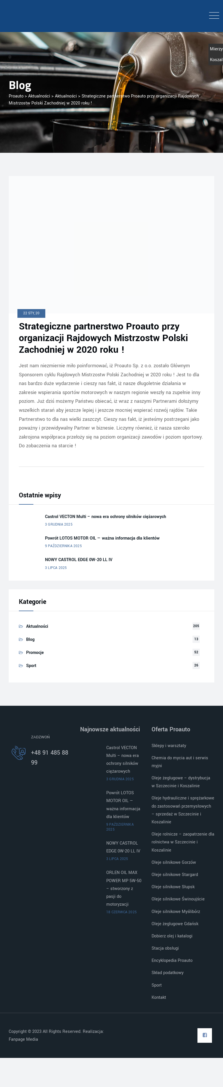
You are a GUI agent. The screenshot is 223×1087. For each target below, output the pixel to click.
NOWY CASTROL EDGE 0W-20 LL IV (78, 560)
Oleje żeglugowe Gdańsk (175, 924)
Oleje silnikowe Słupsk (173, 887)
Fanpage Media (24, 1039)
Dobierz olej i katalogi (172, 936)
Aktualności (37, 626)
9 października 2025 (63, 546)
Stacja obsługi (165, 948)
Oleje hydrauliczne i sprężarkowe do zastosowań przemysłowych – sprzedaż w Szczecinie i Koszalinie (183, 810)
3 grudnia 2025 (59, 524)
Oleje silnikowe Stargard (175, 875)
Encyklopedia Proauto (172, 960)
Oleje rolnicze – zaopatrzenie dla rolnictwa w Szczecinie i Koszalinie (183, 842)
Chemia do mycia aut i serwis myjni (180, 762)
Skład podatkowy (168, 973)
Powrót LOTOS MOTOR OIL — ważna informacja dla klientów (102, 538)
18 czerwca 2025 (121, 912)
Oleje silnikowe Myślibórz (176, 912)
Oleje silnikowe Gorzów (174, 862)
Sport (31, 666)
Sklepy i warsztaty (169, 746)
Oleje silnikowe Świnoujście (178, 899)
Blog (30, 639)
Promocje (35, 653)
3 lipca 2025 (56, 567)
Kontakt (159, 997)
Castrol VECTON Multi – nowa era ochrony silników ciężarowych (105, 517)
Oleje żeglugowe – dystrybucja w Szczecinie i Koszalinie (181, 782)
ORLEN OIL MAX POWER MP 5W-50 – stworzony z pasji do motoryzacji (123, 888)
